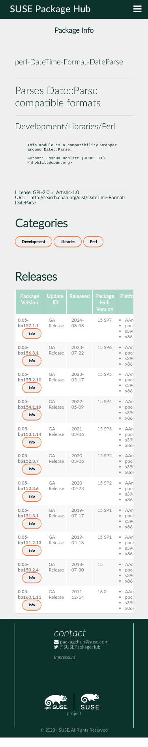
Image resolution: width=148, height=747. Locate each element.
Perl (93, 251)
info (32, 343)
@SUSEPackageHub (77, 657)
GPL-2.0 (41, 202)
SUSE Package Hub (50, 9)
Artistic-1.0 (67, 202)
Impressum (64, 667)
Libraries (67, 251)
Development (33, 251)
